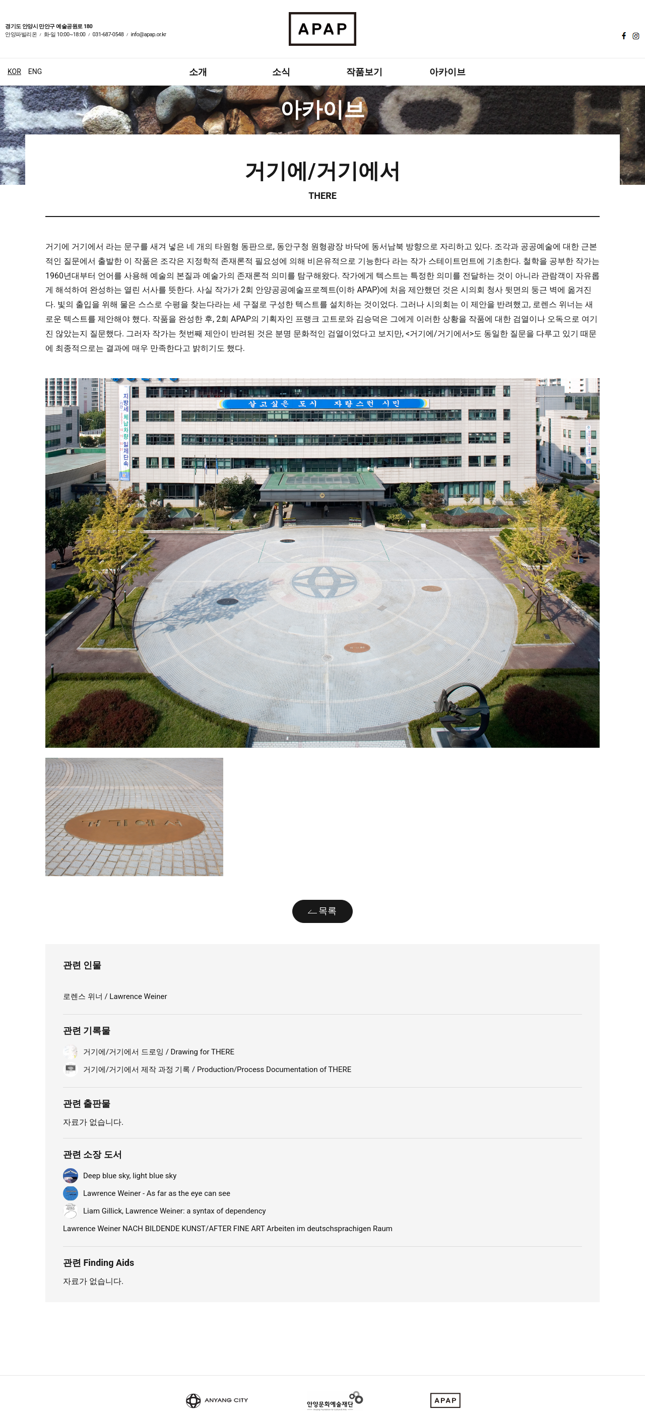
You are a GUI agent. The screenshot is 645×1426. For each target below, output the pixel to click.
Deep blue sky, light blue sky (129, 1175)
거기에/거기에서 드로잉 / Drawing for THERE (158, 1051)
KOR (14, 71)
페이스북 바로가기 (623, 35)
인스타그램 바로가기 (635, 35)
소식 (281, 71)
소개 (198, 71)
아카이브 (447, 71)
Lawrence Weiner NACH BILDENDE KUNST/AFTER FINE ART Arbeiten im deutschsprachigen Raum (228, 1228)
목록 (327, 910)
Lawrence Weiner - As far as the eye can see (156, 1193)
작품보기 (364, 71)
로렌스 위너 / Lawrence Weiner (115, 996)
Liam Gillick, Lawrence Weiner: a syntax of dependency (174, 1211)
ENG (35, 71)
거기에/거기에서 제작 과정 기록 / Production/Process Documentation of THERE (217, 1069)
